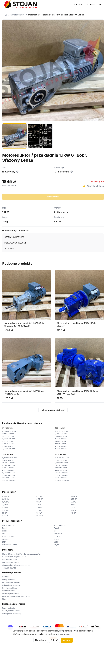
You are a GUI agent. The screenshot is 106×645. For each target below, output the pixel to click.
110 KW (73, 513)
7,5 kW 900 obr (61, 449)
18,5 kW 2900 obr (62, 480)
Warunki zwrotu (8, 591)
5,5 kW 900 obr (61, 446)
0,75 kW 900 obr (61, 431)
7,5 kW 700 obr (8, 449)
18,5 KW (5, 510)
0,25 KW (5, 499)
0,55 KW (74, 499)
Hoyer (56, 545)
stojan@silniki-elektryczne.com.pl (16, 565)
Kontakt (5, 577)
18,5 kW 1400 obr (9, 480)
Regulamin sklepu (9, 588)
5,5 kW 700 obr (8, 446)
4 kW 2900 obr (61, 470)
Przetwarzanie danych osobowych (16, 596)
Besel (4, 528)
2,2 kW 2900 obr (61, 465)
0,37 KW (39, 499)
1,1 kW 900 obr (60, 434)
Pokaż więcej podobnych (53, 410)
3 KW (38, 505)
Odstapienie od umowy (11, 585)
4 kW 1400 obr (8, 470)
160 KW (5, 516)
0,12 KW (39, 496)
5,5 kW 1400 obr (8, 473)
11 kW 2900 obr (61, 478)
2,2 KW (5, 505)
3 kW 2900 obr (61, 468)
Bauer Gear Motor (9, 545)
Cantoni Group (8, 536)
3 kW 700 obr (7, 441)
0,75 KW (5, 502)
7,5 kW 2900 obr (61, 475)
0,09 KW (5, 496)
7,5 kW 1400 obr (8, 475)
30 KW (73, 510)
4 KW (73, 505)
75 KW (39, 513)
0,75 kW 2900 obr (62, 458)
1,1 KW (38, 502)
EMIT (4, 542)
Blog (4, 599)
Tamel (56, 528)
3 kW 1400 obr (8, 468)
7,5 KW (39, 507)
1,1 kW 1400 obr (8, 460)
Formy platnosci (8, 580)
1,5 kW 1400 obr (8, 463)
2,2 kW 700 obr (8, 439)
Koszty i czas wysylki (11, 582)
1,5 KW (73, 502)
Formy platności (8, 608)
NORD (56, 542)
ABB (4, 534)
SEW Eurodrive (60, 525)
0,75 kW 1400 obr (9, 458)
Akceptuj (67, 640)
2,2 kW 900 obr (61, 439)
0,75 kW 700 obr (9, 431)
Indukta (57, 536)
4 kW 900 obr (60, 444)
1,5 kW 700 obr (8, 436)
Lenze (4, 531)
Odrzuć (54, 640)
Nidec (56, 531)
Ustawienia (40, 640)
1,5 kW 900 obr (61, 436)
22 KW (39, 510)
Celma (56, 539)
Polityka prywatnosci (10, 593)
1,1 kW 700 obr (8, 434)
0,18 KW (74, 496)
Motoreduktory (17, 15)
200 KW (39, 516)
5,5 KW (5, 507)
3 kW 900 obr (60, 441)
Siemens (5, 539)
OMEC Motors (8, 525)
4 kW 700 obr (7, 444)
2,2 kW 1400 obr (8, 465)
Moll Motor (58, 534)
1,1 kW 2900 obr (61, 460)
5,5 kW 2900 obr (61, 473)
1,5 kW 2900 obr (61, 463)
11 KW (73, 507)
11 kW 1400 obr (8, 478)
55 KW (4, 513)
